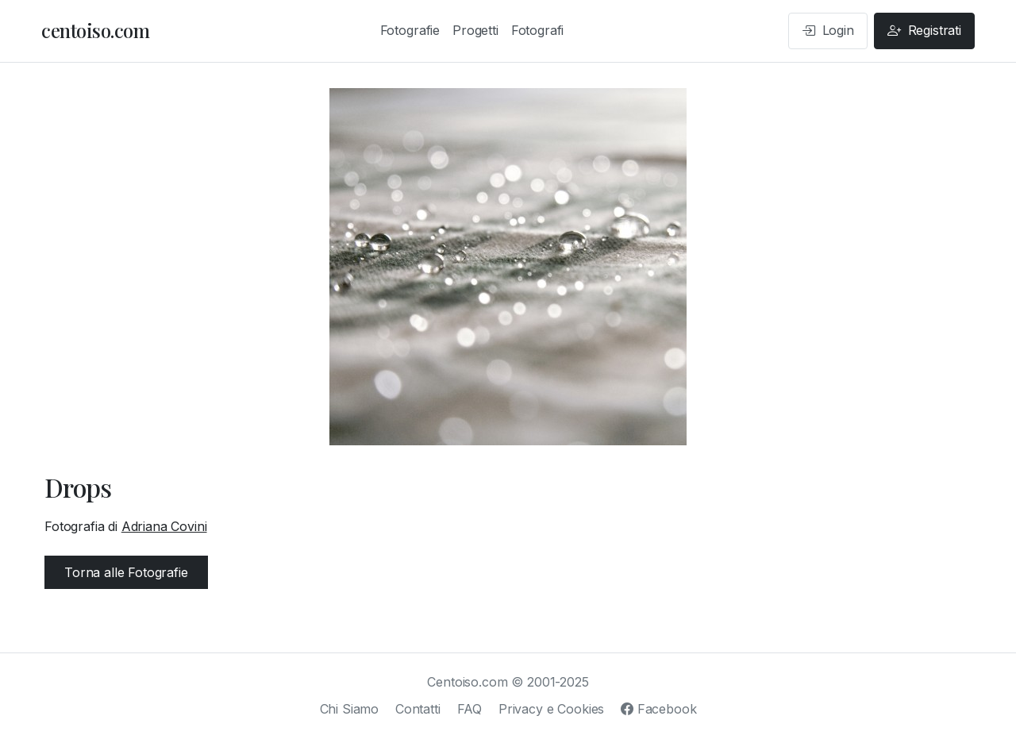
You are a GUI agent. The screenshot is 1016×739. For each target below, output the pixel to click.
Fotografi (537, 30)
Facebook (658, 709)
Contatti (418, 709)
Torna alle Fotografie (126, 572)
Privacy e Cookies (551, 709)
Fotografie (410, 30)
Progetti (475, 30)
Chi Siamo (349, 709)
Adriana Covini (164, 526)
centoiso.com (95, 30)
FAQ (470, 709)
